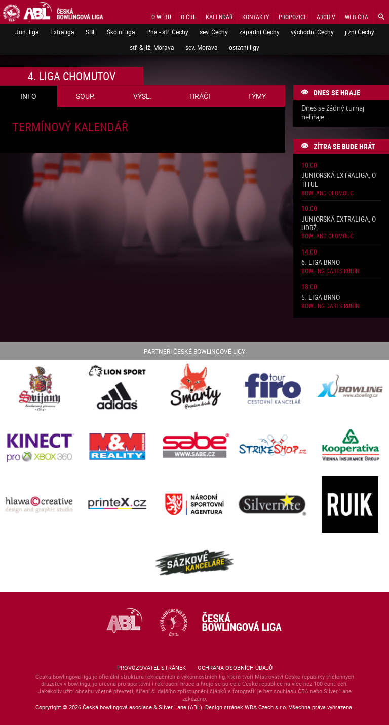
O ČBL (188, 17)
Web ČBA (356, 17)
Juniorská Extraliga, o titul (338, 180)
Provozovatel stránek (151, 667)
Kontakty (255, 17)
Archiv (326, 17)
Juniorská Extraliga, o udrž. (338, 223)
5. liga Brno (320, 297)
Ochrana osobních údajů (235, 667)
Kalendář (219, 17)
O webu (161, 17)
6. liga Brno (320, 262)
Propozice (293, 17)
